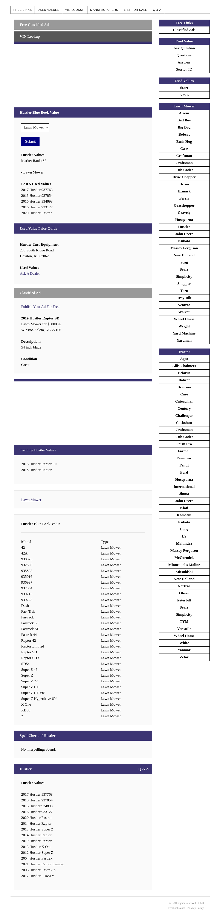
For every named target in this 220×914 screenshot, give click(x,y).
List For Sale (135, 9)
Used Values (48, 9)
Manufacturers (104, 9)
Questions (184, 55)
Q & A (157, 9)
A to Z (184, 95)
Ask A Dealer (30, 273)
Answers (184, 62)
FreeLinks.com (176, 907)
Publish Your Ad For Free (40, 307)
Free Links (23, 9)
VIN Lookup (74, 9)
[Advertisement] (83, 74)
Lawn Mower (31, 500)
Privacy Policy (195, 907)
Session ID (184, 69)
